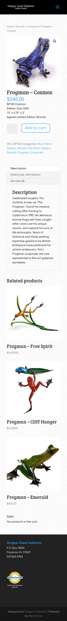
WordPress (35, 616)
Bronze (20, 26)
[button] (54, 41)
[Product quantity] (12, 129)
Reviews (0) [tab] (17, 181)
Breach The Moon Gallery (33, 148)
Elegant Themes (35, 611)
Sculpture (32, 26)
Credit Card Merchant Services (14, 586)
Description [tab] (18, 168)
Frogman (23, 152)
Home (10, 26)
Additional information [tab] (26, 174)
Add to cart (35, 128)
